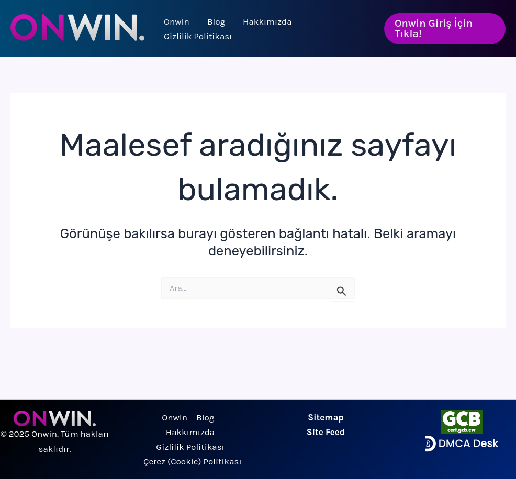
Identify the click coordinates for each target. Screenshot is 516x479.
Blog (216, 21)
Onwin (176, 21)
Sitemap (326, 417)
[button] (445, 28)
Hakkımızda (267, 21)
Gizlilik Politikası (198, 36)
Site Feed (326, 432)
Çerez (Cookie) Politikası (192, 461)
